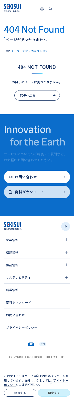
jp (31, 344)
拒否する (20, 393)
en (43, 344)
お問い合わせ (23, 176)
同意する (54, 393)
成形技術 (12, 252)
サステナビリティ (18, 277)
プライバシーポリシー (21, 327)
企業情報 (12, 239)
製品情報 (12, 265)
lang (42, 8)
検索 (50, 8)
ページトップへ (65, 226)
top (7, 51)
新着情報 (12, 289)
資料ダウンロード (26, 191)
